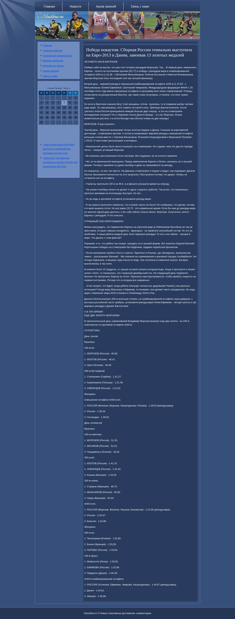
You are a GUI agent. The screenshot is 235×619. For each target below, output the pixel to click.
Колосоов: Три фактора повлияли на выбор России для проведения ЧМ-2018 (60, 162)
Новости (75, 6)
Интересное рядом (53, 65)
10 (41, 108)
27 (58, 117)
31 (41, 122)
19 (53, 113)
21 (64, 113)
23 (76, 113)
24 (41, 117)
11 (47, 108)
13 (58, 108)
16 (76, 108)
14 (64, 108)
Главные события (52, 50)
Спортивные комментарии (57, 55)
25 (47, 117)
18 (47, 113)
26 (53, 117)
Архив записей (106, 6)
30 (76, 117)
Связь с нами (140, 6)
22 (70, 113)
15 (70, 108)
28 (64, 117)
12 (53, 108)
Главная (49, 6)
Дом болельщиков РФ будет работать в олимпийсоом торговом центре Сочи (59, 148)
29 (70, 117)
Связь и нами (50, 76)
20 (58, 113)
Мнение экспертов (53, 60)
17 (41, 113)
